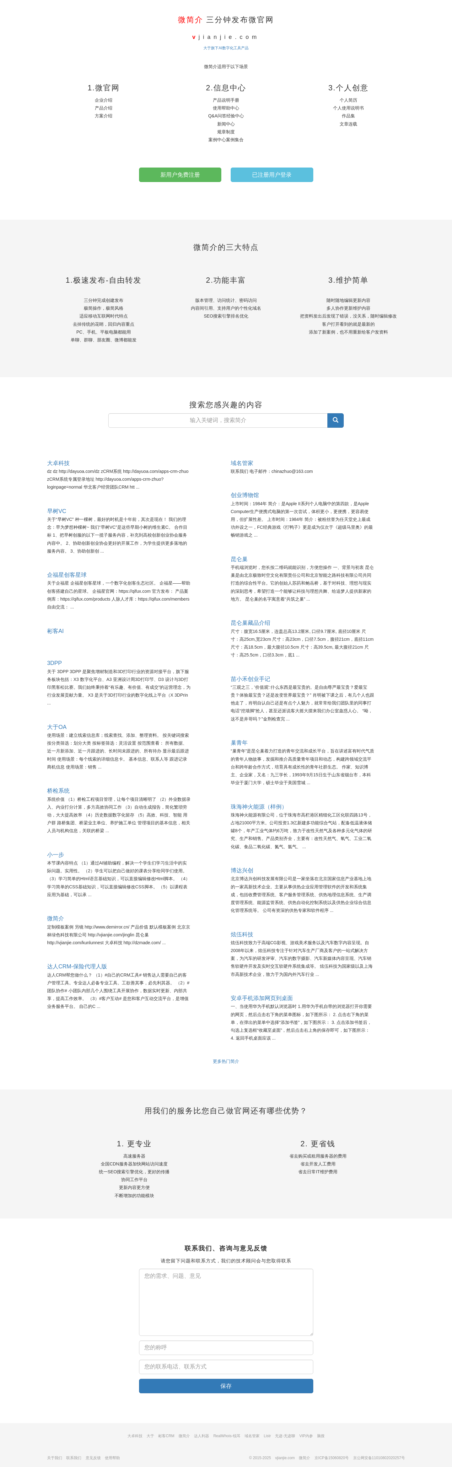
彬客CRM (166, 1436)
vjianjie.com (285, 1458)
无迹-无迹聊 (285, 1436)
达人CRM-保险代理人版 (77, 966)
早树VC (56, 511)
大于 (150, 1436)
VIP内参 (306, 1436)
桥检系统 (58, 791)
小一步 (55, 855)
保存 (226, 1386)
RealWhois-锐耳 (226, 1436)
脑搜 (321, 1436)
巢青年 (239, 743)
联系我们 (73, 1458)
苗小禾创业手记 (250, 679)
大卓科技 (58, 463)
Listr (267, 1436)
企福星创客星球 (67, 575)
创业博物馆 (245, 495)
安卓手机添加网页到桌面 (262, 998)
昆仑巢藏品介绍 (250, 623)
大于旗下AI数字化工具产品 (225, 48)
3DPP (54, 663)
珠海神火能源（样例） (259, 807)
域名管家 (242, 463)
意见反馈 (93, 1458)
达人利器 (201, 1436)
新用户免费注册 (180, 175)
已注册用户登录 (272, 175)
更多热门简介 (226, 1061)
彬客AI (55, 631)
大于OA (57, 727)
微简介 (55, 918)
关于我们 (54, 1458)
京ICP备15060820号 (332, 1458)
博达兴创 (242, 870)
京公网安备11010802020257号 (379, 1458)
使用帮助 (112, 1458)
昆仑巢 (239, 559)
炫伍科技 (242, 934)
